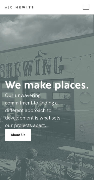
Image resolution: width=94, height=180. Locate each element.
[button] (85, 7)
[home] (19, 7)
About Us (18, 134)
